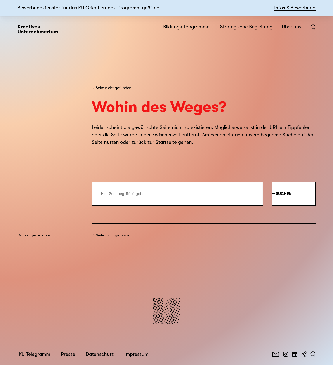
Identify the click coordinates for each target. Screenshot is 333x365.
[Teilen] (304, 354)
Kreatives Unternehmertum (37, 29)
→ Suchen (282, 193)
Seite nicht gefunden (114, 235)
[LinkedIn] (294, 354)
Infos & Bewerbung (295, 8)
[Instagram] (285, 354)
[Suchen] (313, 354)
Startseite (166, 142)
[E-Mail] (275, 354)
